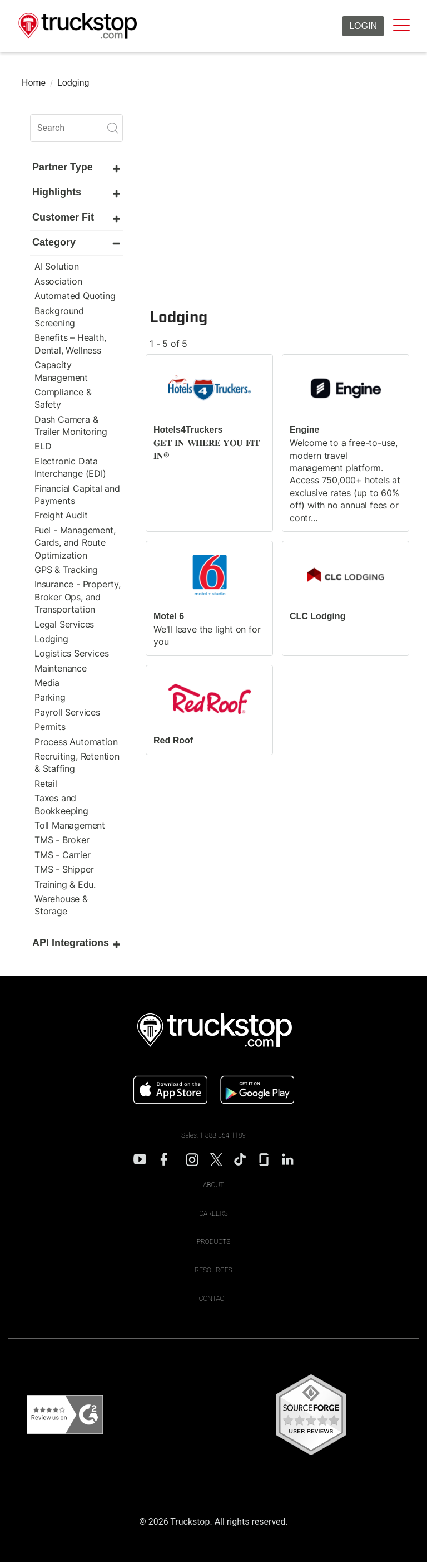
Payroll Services (67, 712)
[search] (76, 128)
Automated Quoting (75, 295)
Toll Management (69, 825)
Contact (214, 1299)
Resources (213, 1270)
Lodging (51, 638)
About (213, 1185)
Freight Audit (60, 515)
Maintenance (60, 668)
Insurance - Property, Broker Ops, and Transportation (77, 597)
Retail (45, 783)
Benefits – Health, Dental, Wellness (70, 343)
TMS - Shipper (63, 869)
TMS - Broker (62, 839)
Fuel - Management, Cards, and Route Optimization (74, 543)
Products (214, 1242)
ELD (42, 446)
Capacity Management (61, 371)
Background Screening (59, 317)
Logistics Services (71, 653)
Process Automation (75, 741)
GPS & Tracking (66, 569)
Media (46, 682)
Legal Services (64, 624)
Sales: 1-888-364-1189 (213, 1135)
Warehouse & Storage (61, 905)
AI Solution (56, 266)
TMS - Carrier (62, 854)
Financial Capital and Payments (77, 494)
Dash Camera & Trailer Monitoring (70, 425)
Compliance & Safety (63, 398)
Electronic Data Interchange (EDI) (70, 467)
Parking (50, 697)
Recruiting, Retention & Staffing (77, 762)
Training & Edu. (65, 884)
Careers (213, 1213)
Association (58, 281)
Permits (50, 726)
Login (363, 26)
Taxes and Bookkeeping (61, 804)
